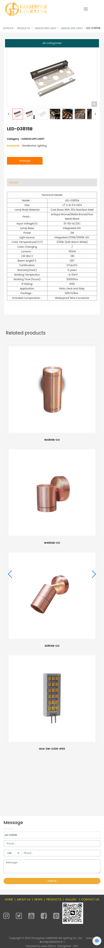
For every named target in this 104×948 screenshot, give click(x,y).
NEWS (38, 899)
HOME (9, 899)
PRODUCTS (23, 28)
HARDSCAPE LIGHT (45, 28)
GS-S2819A (52, 440)
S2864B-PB (52, 688)
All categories (52, 43)
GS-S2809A (52, 585)
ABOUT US (24, 899)
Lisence (90, 938)
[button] (10, 574)
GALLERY (70, 899)
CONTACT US (90, 899)
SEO (75, 946)
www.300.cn (48, 946)
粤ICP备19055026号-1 (52, 942)
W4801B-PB (52, 791)
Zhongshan (64, 946)
